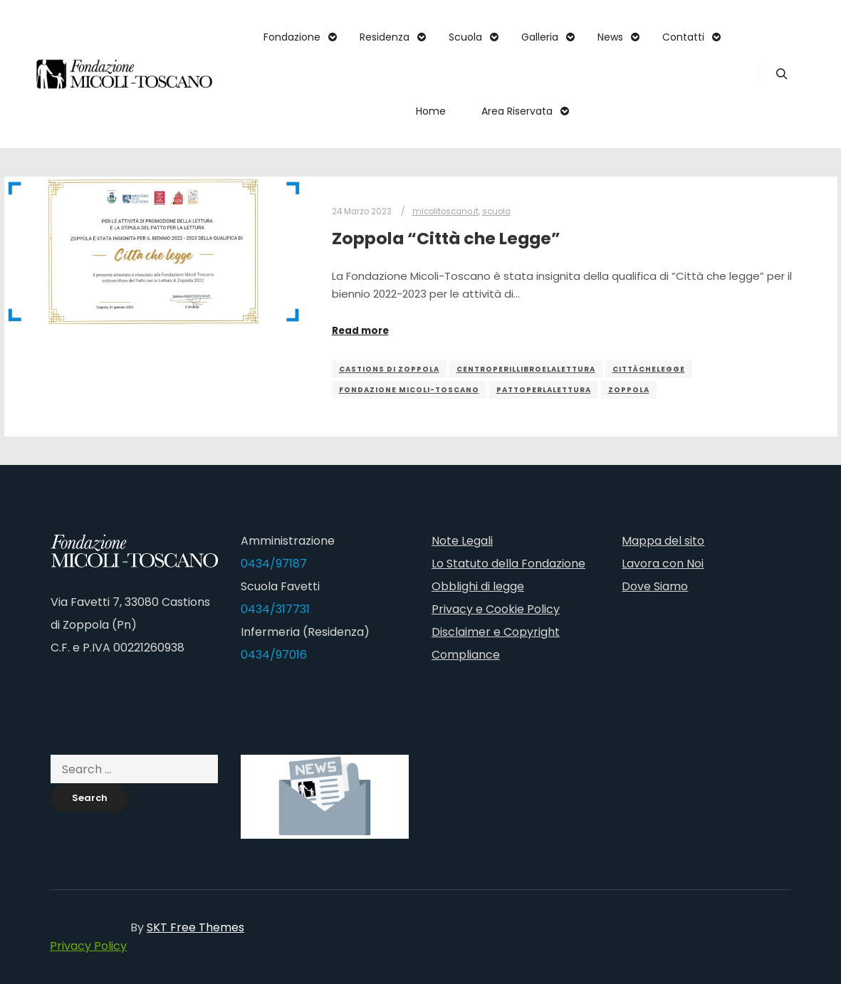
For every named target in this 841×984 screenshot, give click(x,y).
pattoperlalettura (543, 389)
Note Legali (462, 541)
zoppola (628, 389)
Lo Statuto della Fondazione (508, 563)
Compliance (466, 655)
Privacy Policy (88, 946)
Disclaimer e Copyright (496, 632)
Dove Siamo (655, 586)
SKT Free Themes (195, 927)
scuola (496, 211)
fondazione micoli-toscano (409, 389)
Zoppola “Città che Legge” (446, 238)
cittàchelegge (648, 369)
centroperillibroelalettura (525, 369)
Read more (360, 330)
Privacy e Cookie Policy (496, 609)
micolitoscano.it (445, 211)
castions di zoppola (389, 369)
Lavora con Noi (663, 563)
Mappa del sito (663, 541)
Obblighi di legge (478, 586)
